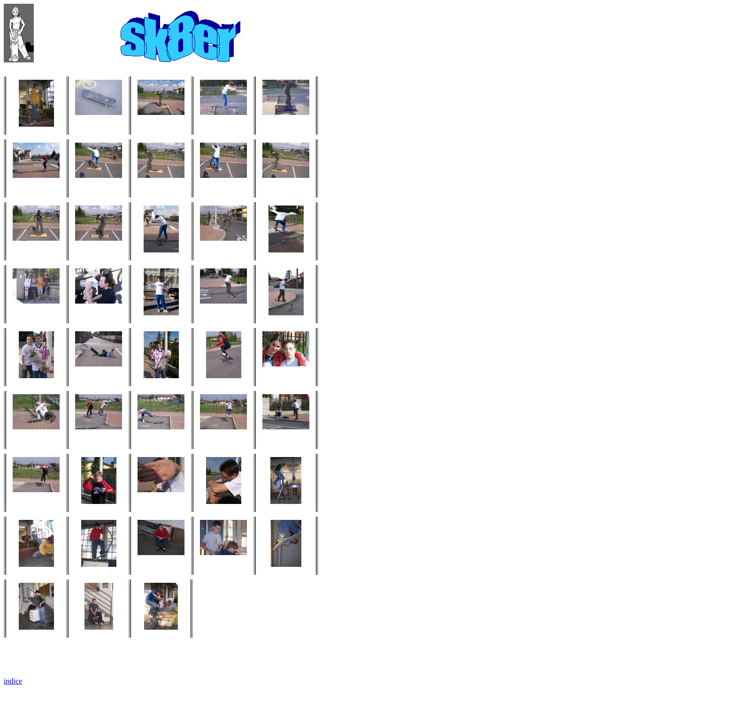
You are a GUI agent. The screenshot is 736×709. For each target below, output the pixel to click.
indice (13, 681)
